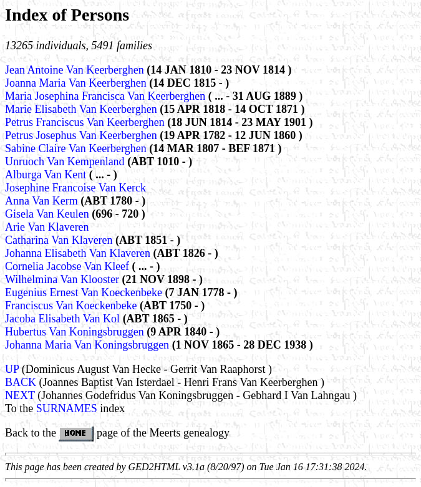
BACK (20, 382)
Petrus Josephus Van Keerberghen (82, 135)
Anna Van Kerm (42, 201)
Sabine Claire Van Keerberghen (77, 148)
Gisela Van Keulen (48, 214)
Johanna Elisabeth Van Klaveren (79, 253)
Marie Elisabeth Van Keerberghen (82, 109)
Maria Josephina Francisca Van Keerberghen (106, 96)
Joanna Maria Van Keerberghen (77, 83)
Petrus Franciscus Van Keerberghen (86, 122)
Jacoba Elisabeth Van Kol (64, 318)
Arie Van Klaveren (47, 227)
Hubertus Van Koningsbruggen (76, 331)
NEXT (20, 395)
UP (12, 369)
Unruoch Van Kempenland (66, 161)
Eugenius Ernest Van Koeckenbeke (85, 292)
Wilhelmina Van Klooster (63, 279)
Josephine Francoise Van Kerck (75, 187)
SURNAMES (66, 408)
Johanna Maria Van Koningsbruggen (88, 345)
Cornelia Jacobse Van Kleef (68, 266)
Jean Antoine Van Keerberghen (76, 70)
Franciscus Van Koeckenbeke (72, 305)
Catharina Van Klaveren (60, 240)
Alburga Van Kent (47, 174)
